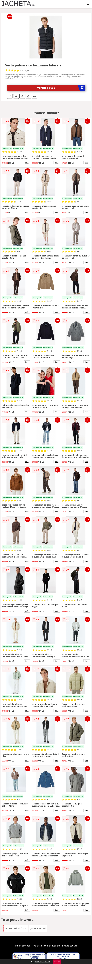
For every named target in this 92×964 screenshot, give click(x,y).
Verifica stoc (61, 88)
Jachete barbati (38, 928)
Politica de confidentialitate (46, 945)
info (26, 163)
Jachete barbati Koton (15, 928)
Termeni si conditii (22, 945)
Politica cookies (69, 945)
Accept (57, 961)
